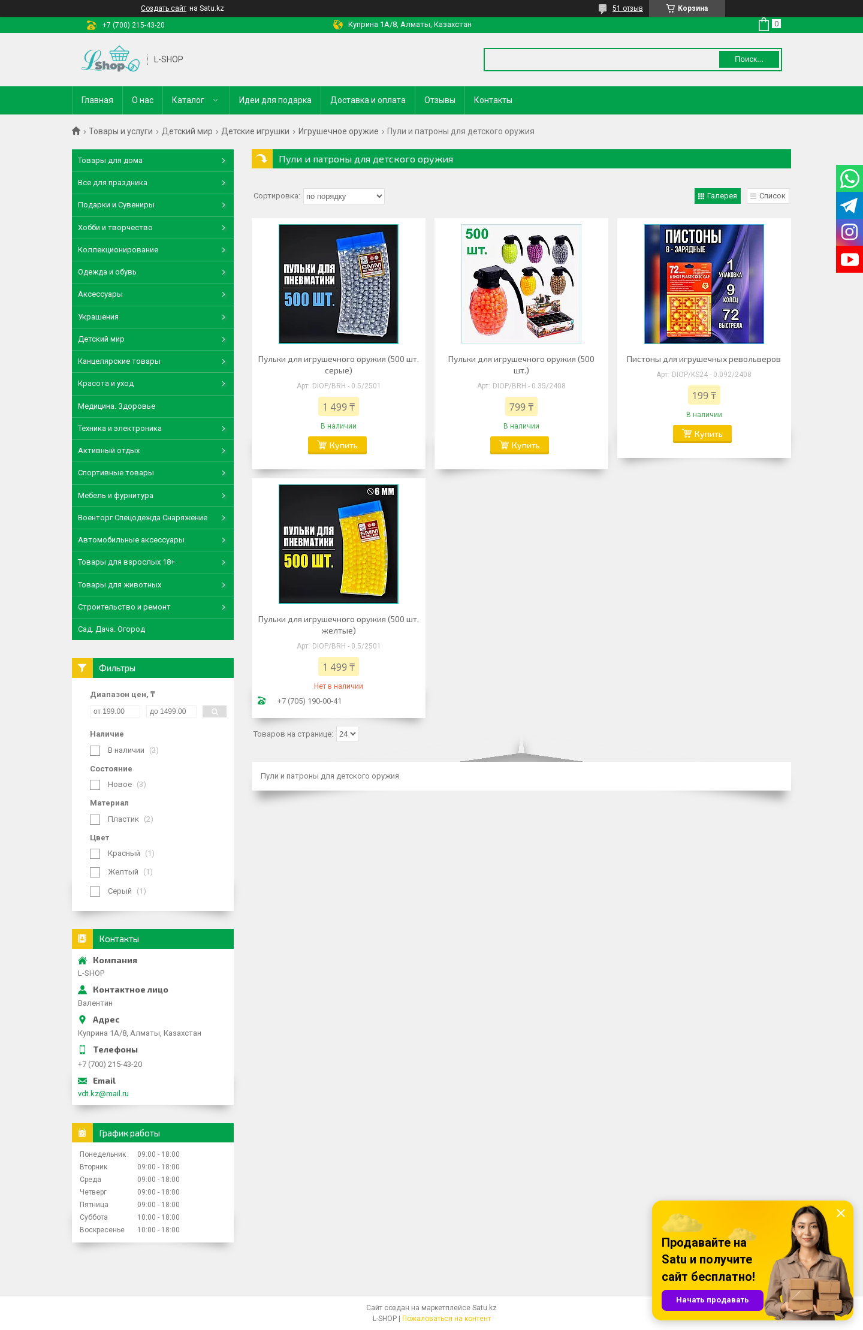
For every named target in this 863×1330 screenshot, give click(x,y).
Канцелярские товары (119, 361)
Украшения (98, 316)
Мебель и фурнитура (115, 495)
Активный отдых (109, 450)
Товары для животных (119, 584)
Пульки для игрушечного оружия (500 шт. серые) (338, 364)
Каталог (188, 100)
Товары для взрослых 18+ (126, 561)
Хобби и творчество (115, 227)
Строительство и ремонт (124, 606)
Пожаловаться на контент (446, 1318)
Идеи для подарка (275, 100)
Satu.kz (484, 1308)
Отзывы (439, 100)
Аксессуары (100, 293)
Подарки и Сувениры (116, 204)
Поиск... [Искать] (749, 59)
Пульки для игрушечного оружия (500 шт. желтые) (338, 624)
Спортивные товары (116, 472)
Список (772, 195)
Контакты (493, 100)
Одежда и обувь (107, 271)
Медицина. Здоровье (116, 406)
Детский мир (187, 131)
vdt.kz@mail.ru (103, 1093)
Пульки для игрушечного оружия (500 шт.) (521, 364)
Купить (344, 445)
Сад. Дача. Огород (111, 629)
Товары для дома (110, 160)
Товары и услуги (121, 131)
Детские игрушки (255, 131)
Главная (97, 100)
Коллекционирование (118, 249)
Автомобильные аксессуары (131, 539)
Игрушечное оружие (338, 131)
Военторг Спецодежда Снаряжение (142, 517)
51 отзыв (627, 8)
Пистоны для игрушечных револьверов (704, 359)
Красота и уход (106, 383)
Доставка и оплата (368, 100)
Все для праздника (112, 182)
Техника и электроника (120, 428)
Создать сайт (163, 8)
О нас (142, 100)
